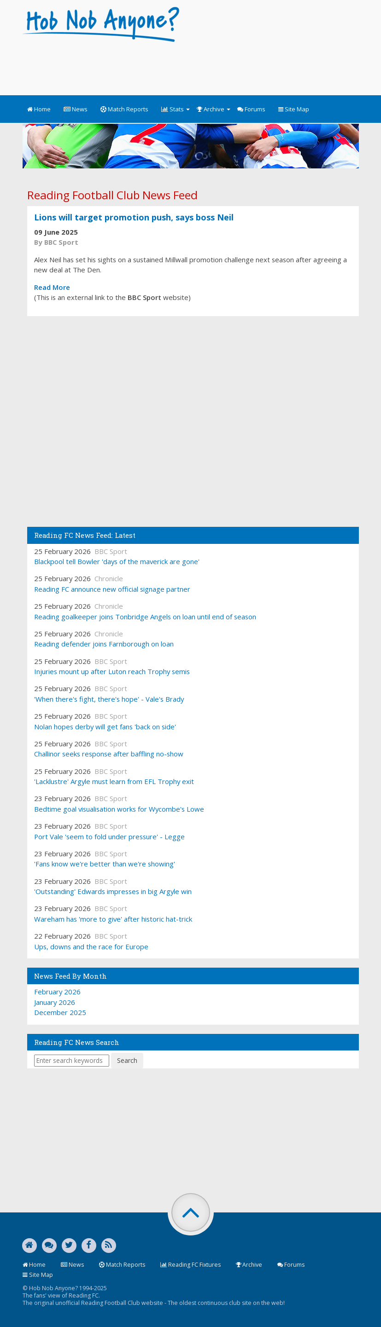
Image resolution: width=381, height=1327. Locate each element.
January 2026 (54, 1002)
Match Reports (124, 109)
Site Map (293, 109)
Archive (213, 109)
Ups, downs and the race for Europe (91, 946)
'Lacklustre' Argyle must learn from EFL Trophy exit (114, 781)
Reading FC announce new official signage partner (112, 589)
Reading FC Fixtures (190, 1265)
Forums (251, 109)
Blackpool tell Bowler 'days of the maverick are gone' (116, 561)
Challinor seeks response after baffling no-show (108, 753)
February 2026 (57, 991)
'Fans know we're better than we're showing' (104, 863)
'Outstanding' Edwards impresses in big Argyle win (113, 891)
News (76, 109)
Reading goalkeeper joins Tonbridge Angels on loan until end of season (145, 616)
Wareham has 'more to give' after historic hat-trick (113, 918)
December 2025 (60, 1012)
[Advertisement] (190, 64)
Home (39, 109)
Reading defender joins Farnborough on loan (104, 643)
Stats (175, 109)
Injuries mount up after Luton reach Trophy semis (112, 671)
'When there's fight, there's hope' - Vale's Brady (109, 699)
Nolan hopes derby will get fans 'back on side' (105, 726)
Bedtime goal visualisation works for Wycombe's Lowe (119, 809)
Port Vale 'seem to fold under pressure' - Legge (109, 836)
